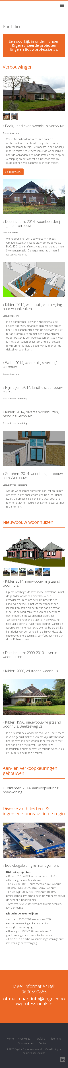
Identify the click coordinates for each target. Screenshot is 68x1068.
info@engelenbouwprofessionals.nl (40, 1001)
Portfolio (40, 1038)
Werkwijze (24, 1038)
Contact (43, 1043)
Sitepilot (41, 1053)
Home (10, 1038)
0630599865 (34, 991)
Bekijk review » (13, 171)
